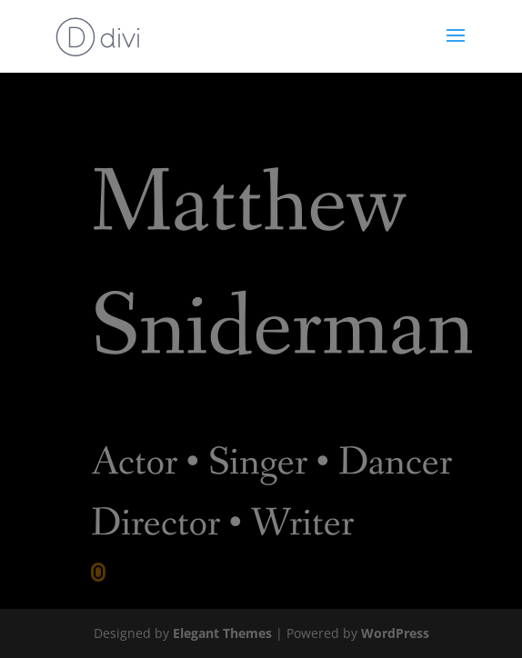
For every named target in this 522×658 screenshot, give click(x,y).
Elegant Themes (222, 633)
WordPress (395, 633)
